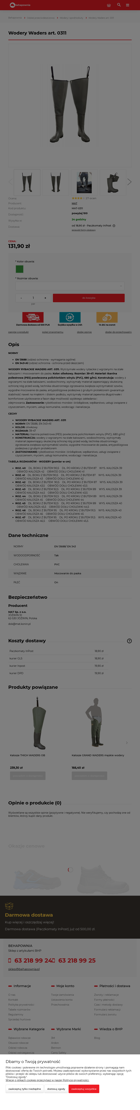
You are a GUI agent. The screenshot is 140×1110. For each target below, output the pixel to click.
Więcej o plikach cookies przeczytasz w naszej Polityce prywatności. (47, 1080)
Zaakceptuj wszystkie (83, 1088)
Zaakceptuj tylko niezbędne (24, 1088)
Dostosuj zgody (56, 1088)
